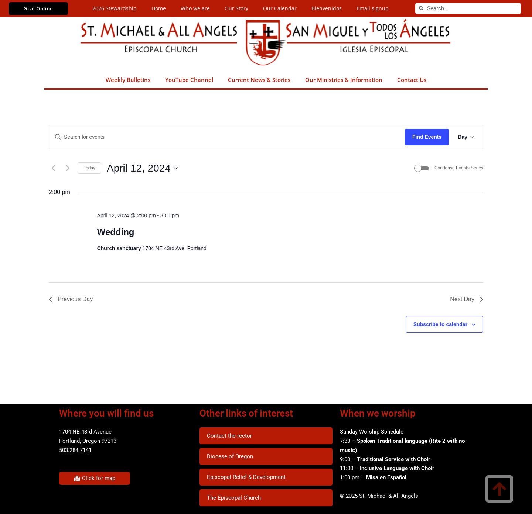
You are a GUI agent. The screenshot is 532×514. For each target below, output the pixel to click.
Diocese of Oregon (230, 456)
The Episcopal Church (234, 497)
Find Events (426, 137)
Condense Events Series (458, 167)
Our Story (236, 8)
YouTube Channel (189, 79)
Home (158, 8)
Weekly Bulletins (128, 79)
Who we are (195, 8)
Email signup (373, 8)
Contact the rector (229, 435)
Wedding (115, 232)
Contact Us (411, 79)
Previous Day (71, 299)
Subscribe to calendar (440, 324)
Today (89, 167)
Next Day (466, 299)
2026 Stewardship (114, 8)
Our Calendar (280, 8)
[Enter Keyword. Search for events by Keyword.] (227, 137)
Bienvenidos (326, 8)
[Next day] (67, 168)
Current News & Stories (259, 79)
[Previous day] (53, 168)
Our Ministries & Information (343, 79)
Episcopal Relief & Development (246, 477)
